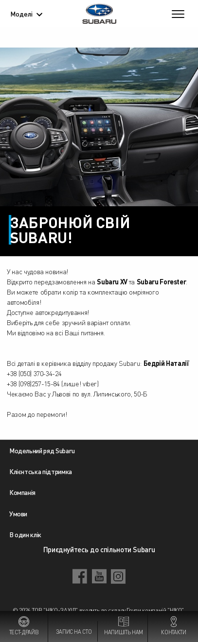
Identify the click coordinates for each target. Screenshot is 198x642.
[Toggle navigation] (178, 13)
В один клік (25, 534)
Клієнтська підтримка (40, 471)
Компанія (22, 492)
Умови (18, 513)
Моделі (26, 13)
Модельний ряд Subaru (42, 450)
